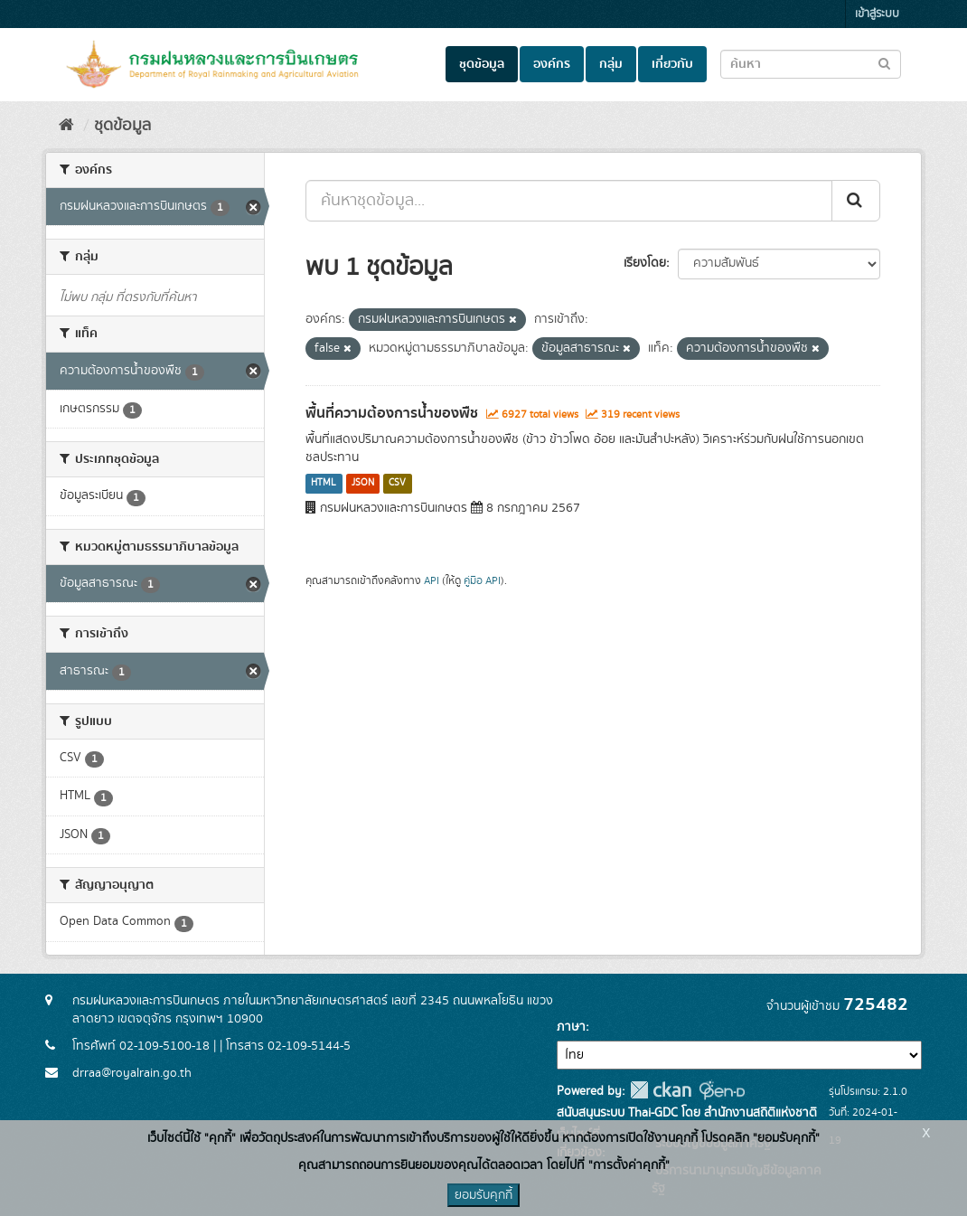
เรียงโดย (645, 263)
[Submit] (855, 201)
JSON (363, 483)
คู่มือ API (482, 581)
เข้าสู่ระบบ (877, 14)
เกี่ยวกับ (672, 64)
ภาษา (571, 1027)
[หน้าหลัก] (66, 125)
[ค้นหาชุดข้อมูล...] (568, 201)
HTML (323, 483)
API (431, 581)
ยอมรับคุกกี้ (483, 1195)
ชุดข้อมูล (481, 64)
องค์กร (551, 64)
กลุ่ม (611, 64)
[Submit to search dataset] (884, 63)
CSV (397, 483)
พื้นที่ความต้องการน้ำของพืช (391, 413)
